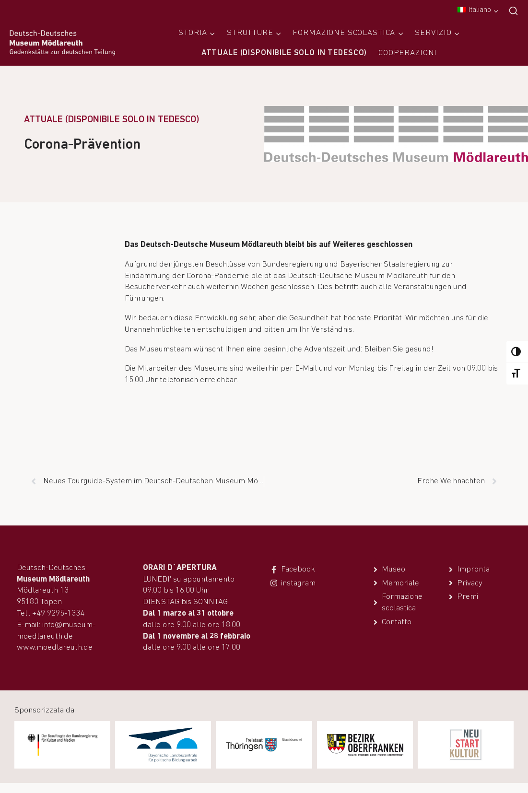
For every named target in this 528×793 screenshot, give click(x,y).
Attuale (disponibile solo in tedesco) (284, 53)
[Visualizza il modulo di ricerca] (513, 11)
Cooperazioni (407, 53)
